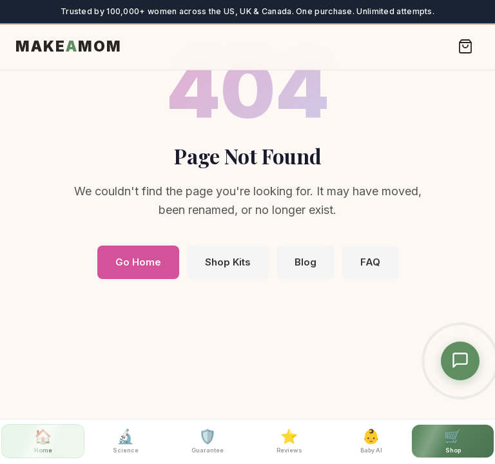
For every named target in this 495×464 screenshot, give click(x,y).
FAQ (370, 262)
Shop (452, 440)
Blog (305, 262)
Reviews (289, 440)
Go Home (138, 262)
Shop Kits (228, 262)
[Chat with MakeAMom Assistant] (460, 361)
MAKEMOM (68, 46)
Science (126, 440)
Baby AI (371, 440)
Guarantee (207, 440)
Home (43, 440)
